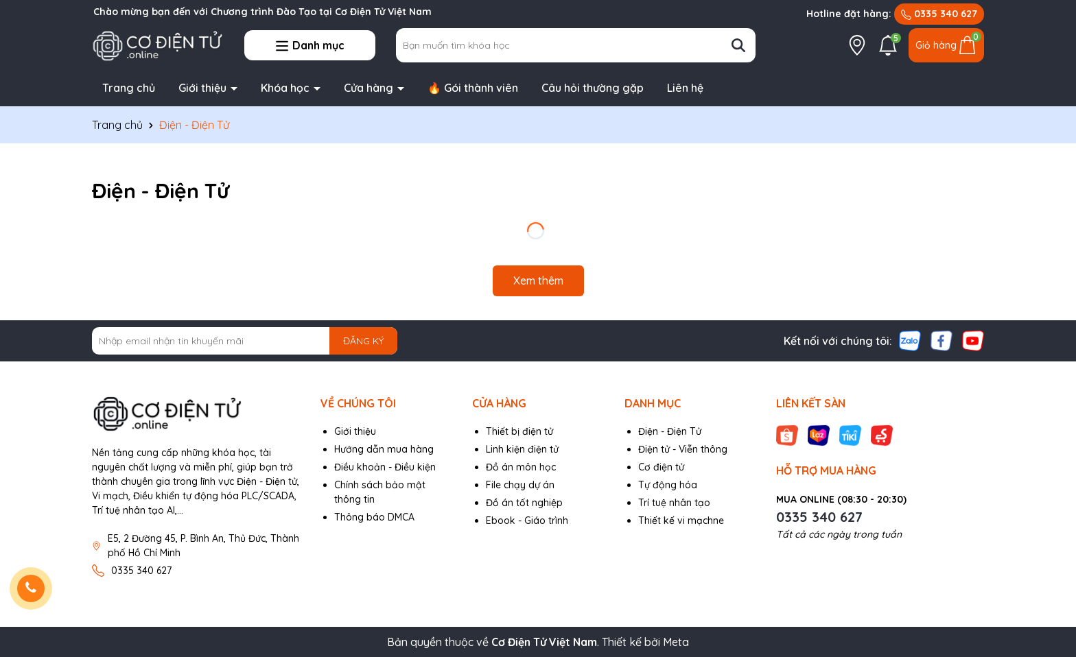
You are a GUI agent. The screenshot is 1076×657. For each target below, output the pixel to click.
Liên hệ (685, 88)
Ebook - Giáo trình (527, 520)
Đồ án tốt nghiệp (524, 503)
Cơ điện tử (661, 467)
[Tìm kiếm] (738, 45)
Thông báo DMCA (374, 517)
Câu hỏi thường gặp (592, 88)
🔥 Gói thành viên (473, 88)
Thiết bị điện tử (519, 431)
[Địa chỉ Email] (244, 341)
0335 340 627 (939, 14)
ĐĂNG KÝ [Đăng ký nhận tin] (363, 341)
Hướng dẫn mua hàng (384, 449)
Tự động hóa (667, 485)
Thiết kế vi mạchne (681, 520)
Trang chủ (128, 88)
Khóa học (286, 88)
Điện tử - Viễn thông (682, 449)
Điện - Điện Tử (669, 431)
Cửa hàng (370, 88)
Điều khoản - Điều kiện (385, 467)
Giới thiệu (203, 88)
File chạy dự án (520, 485)
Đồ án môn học (521, 467)
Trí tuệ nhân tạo (674, 503)
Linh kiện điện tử (522, 449)
